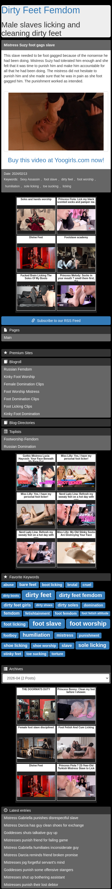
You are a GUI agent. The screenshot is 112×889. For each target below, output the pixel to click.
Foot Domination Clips (21, 399)
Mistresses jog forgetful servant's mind (34, 862)
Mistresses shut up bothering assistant (34, 877)
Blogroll (12, 362)
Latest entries (17, 810)
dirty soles (68, 605)
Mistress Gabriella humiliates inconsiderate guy (41, 847)
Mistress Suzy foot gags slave (29, 45)
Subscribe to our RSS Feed (56, 321)
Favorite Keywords (21, 577)
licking (67, 186)
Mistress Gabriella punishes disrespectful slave (41, 818)
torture (57, 654)
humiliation (12, 186)
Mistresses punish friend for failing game (36, 840)
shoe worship (44, 646)
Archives (13, 669)
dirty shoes (44, 605)
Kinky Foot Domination (22, 414)
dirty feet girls (17, 605)
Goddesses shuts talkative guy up (30, 833)
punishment (89, 635)
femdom (12, 613)
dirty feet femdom (80, 595)
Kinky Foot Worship (19, 377)
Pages (11, 330)
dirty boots (11, 596)
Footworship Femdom (21, 439)
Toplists (12, 432)
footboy (9, 635)
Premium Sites (18, 353)
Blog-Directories (19, 423)
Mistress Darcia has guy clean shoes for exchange (44, 825)
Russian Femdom (18, 369)
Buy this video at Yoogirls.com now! (56, 160)
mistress (65, 635)
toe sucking (50, 186)
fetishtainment (37, 613)
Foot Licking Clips (18, 406)
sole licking (31, 186)
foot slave (50, 179)
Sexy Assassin (30, 179)
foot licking (15, 624)
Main (8, 337)
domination (93, 605)
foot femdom (66, 613)
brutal (72, 585)
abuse (8, 585)
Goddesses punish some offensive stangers (38, 870)
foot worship (85, 179)
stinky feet (12, 654)
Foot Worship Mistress (21, 391)
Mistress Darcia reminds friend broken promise (41, 855)
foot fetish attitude (95, 613)
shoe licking (15, 645)
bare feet (28, 584)
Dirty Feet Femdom (40, 10)
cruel (87, 585)
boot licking (52, 585)
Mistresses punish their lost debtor (31, 885)
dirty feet (67, 179)
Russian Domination (20, 446)
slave (67, 645)
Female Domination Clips (24, 384)
